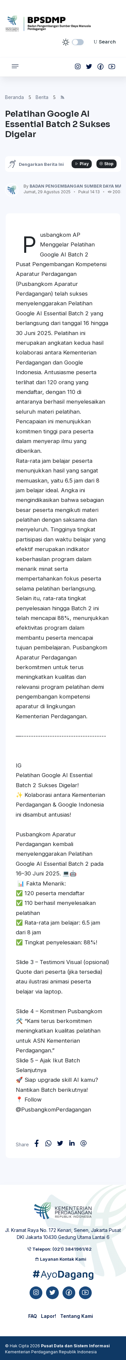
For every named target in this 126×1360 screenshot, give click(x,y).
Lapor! (48, 1316)
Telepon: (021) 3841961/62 (59, 1249)
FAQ (32, 1316)
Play (82, 163)
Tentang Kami (76, 1316)
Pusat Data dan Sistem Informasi (75, 1345)
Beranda (14, 97)
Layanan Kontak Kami (60, 1259)
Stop (106, 163)
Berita (42, 97)
